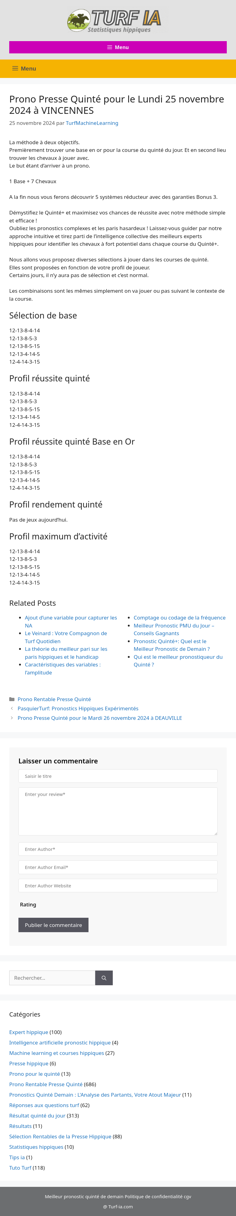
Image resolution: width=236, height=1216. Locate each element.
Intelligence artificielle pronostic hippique (60, 1042)
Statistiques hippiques (36, 1146)
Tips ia (17, 1157)
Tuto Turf (20, 1167)
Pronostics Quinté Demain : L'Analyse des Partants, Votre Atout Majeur (95, 1094)
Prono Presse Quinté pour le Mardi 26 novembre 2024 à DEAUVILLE (100, 717)
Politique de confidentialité (154, 1196)
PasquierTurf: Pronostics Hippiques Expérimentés (78, 708)
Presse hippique (29, 1063)
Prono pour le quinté (34, 1073)
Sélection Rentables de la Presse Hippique (60, 1136)
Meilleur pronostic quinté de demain (84, 1196)
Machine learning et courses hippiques (56, 1052)
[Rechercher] (104, 978)
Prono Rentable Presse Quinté (54, 699)
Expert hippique (28, 1032)
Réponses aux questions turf (44, 1105)
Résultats (20, 1125)
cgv (187, 1196)
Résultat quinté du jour (37, 1115)
